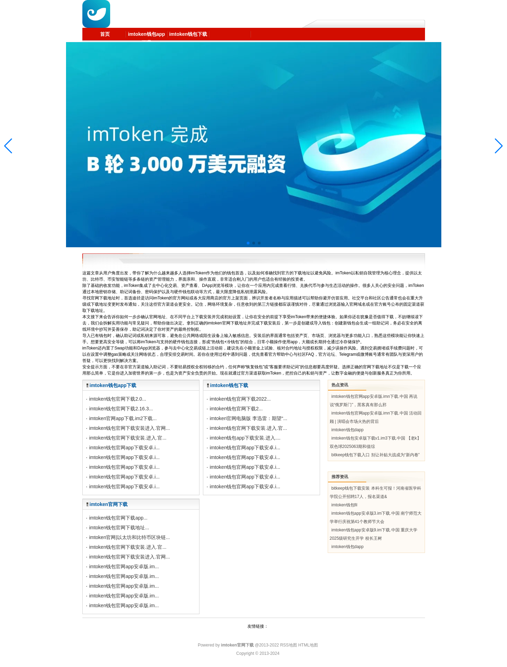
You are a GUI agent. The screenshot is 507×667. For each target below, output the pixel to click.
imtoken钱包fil (345, 505)
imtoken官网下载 (109, 504)
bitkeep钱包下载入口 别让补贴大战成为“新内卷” (376, 454)
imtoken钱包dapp (348, 429)
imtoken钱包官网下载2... (236, 408)
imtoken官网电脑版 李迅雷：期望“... (248, 418)
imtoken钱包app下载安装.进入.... (245, 438)
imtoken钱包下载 (229, 385)
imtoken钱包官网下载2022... (240, 399)
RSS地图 (288, 645)
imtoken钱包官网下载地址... (119, 527)
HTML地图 (308, 645)
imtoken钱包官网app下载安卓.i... (124, 447)
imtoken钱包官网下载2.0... (117, 399)
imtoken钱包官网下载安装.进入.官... (127, 438)
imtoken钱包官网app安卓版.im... (124, 566)
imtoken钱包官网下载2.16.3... (121, 408)
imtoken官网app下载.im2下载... (123, 418)
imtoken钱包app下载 (113, 385)
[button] (499, 146)
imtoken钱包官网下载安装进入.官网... (129, 428)
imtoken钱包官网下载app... (118, 518)
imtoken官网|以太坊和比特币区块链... (129, 537)
